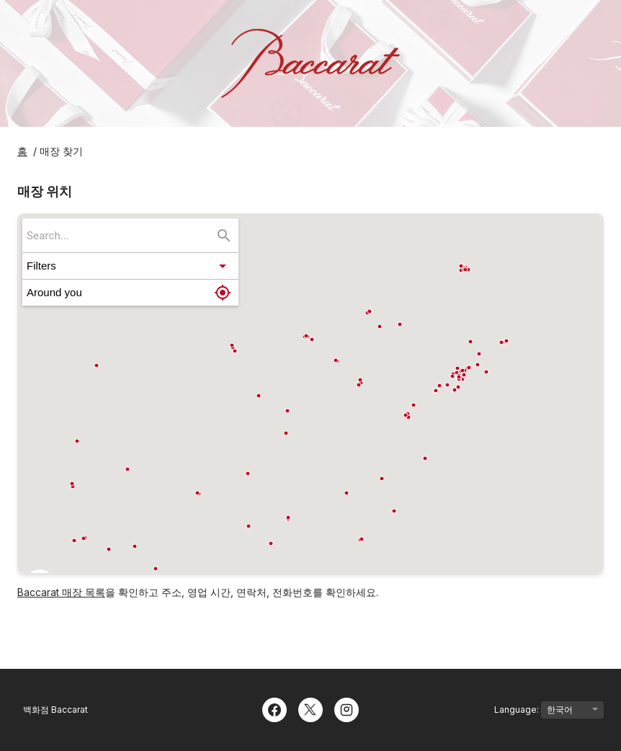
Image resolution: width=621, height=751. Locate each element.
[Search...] (224, 236)
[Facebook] (274, 708)
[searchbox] (120, 235)
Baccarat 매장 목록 (61, 592)
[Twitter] (310, 708)
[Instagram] (346, 708)
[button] (130, 266)
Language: (549, 710)
